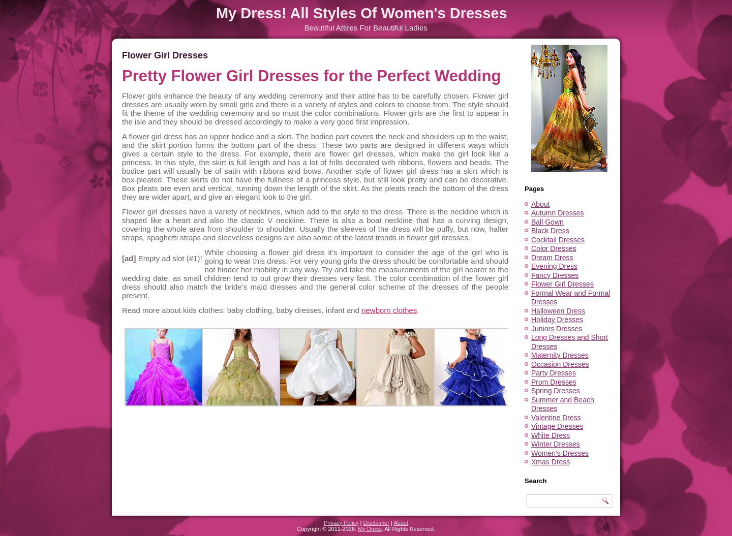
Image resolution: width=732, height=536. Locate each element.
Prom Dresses (553, 382)
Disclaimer (376, 523)
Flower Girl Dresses (562, 284)
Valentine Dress (556, 418)
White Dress (550, 435)
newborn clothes (389, 310)
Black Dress (550, 231)
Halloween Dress (558, 311)
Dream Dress (552, 258)
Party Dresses (553, 373)
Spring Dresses (555, 391)
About (540, 204)
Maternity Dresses (560, 355)
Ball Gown (547, 222)
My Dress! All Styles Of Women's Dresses (361, 13)
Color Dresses (553, 248)
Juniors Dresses (556, 329)
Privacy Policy (341, 523)
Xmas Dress (550, 462)
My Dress (369, 529)
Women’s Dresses (560, 453)
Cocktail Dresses (558, 240)
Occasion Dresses (560, 364)
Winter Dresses (555, 444)
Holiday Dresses (557, 320)
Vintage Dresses (557, 426)
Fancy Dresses (554, 275)
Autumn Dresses (557, 213)
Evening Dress (554, 266)
